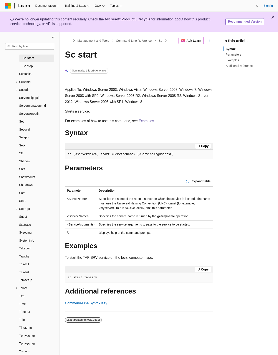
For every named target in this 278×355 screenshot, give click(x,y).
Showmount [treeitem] (27, 177)
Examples (146, 121)
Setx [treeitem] (22, 145)
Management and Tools (93, 40)
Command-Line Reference (134, 40)
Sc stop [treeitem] (28, 66)
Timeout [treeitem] (24, 312)
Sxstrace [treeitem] (25, 224)
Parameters (233, 54)
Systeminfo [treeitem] (26, 240)
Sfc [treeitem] (21, 153)
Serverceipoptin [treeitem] (29, 98)
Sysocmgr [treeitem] (26, 232)
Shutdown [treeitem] (26, 185)
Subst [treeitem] (23, 216)
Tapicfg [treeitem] (24, 256)
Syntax (231, 49)
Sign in (268, 5)
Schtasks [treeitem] (25, 74)
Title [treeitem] (22, 320)
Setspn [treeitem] (24, 137)
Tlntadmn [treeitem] (25, 327)
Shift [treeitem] (22, 169)
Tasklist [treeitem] (24, 272)
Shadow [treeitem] (24, 161)
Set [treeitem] (21, 121)
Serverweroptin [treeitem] (29, 113)
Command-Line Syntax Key (86, 303)
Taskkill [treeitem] (24, 264)
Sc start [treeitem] (28, 58)
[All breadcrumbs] (69, 40)
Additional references (240, 66)
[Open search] (257, 6)
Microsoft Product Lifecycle (128, 19)
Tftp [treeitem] (21, 296)
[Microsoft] (8, 6)
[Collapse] (53, 37)
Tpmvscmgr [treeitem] (27, 335)
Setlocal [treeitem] (24, 129)
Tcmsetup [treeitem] (25, 280)
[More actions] (209, 40)
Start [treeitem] (22, 200)
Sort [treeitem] (22, 193)
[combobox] (29, 46)
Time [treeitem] (22, 304)
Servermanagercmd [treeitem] (32, 105)
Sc (160, 40)
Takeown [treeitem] (25, 248)
